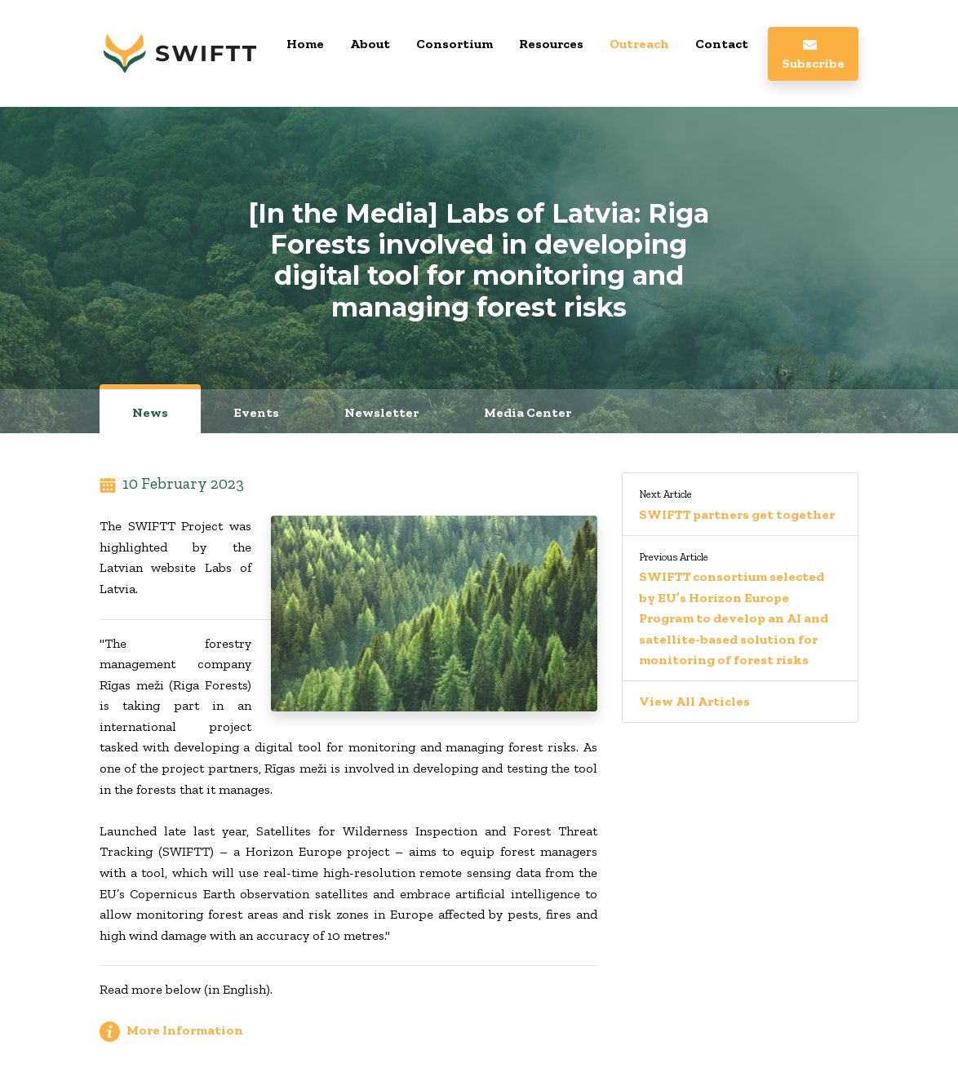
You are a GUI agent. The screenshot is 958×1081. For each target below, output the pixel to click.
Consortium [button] (454, 43)
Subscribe (813, 55)
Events (256, 412)
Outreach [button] (639, 43)
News (150, 412)
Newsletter (381, 412)
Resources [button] (551, 43)
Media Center (527, 412)
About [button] (370, 43)
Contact (721, 43)
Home (305, 43)
